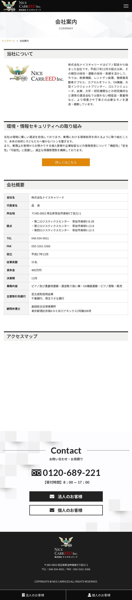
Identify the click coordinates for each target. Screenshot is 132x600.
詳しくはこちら (66, 162)
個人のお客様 (70, 510)
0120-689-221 (72, 472)
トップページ (8, 40)
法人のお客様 (70, 496)
